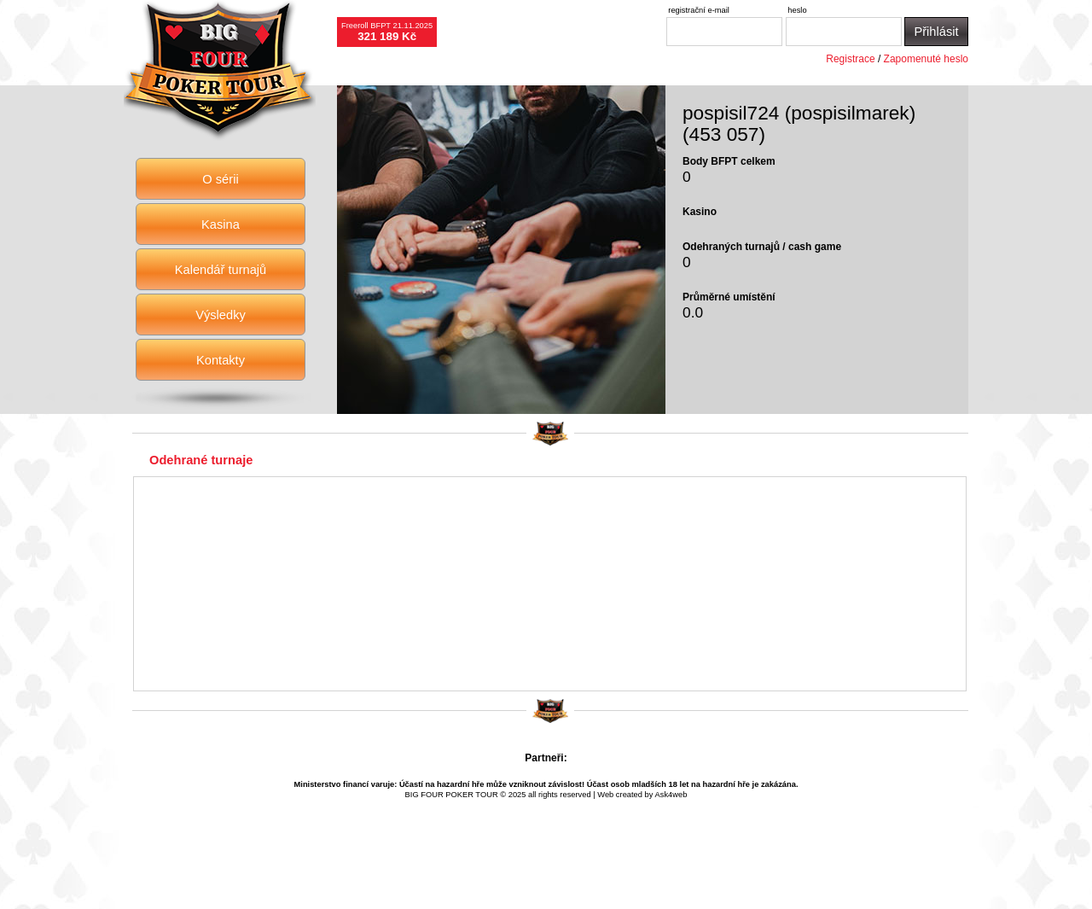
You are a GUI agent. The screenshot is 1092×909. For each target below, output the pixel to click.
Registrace (850, 59)
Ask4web (671, 794)
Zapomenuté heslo (926, 59)
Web (605, 794)
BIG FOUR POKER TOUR (451, 794)
